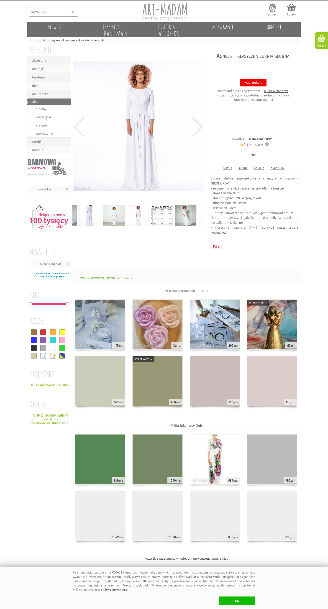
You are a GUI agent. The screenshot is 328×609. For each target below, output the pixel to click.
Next (196, 127)
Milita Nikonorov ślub (186, 426)
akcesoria (39, 61)
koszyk (291, 14)
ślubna (243, 168)
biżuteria (38, 77)
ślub (253, 155)
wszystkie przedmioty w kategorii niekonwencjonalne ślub (186, 559)
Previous (79, 127)
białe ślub (277, 168)
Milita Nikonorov (276, 91)
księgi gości (44, 117)
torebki (37, 142)
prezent (60, 276)
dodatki (37, 69)
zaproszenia (44, 134)
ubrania (37, 150)
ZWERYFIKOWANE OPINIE (106, 278)
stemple (42, 125)
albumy (41, 109)
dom (35, 86)
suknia (227, 168)
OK (237, 601)
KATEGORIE (41, 49)
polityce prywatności (114, 589)
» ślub (34, 102)
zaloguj (273, 14)
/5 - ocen (252, 145)
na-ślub (259, 168)
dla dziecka (40, 94)
